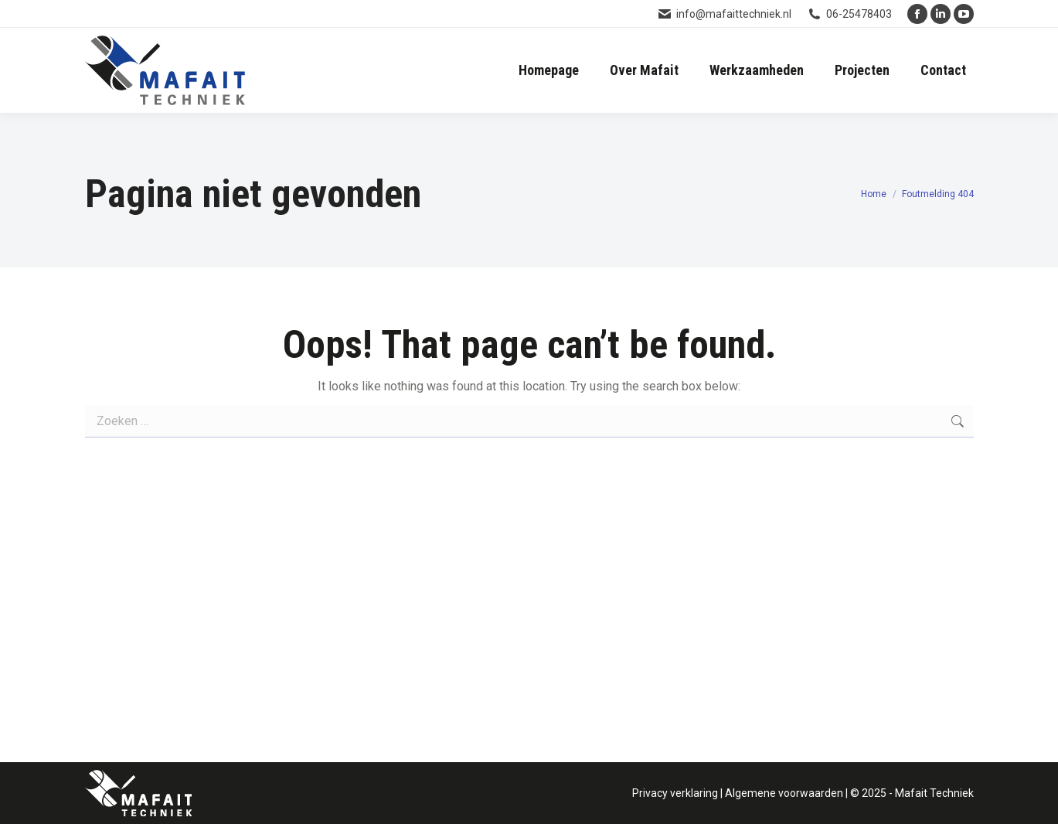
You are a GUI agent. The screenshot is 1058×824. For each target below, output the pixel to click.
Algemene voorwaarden (784, 793)
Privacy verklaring (675, 793)
